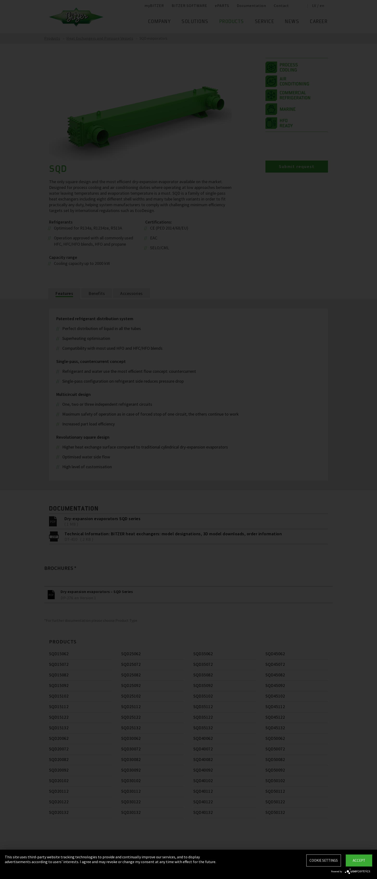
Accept (359, 860)
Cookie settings (323, 860)
